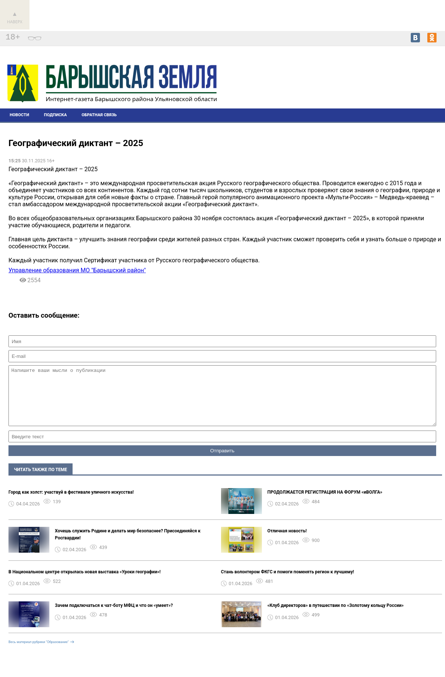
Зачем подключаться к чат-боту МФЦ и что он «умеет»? (114, 616)
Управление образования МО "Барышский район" (77, 270)
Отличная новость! (287, 542)
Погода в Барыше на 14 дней (408, 83)
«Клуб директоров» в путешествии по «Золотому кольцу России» (335, 616)
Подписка (55, 115)
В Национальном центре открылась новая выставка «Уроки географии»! (84, 583)
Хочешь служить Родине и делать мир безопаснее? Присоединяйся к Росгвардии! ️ (127, 545)
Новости (19, 115)
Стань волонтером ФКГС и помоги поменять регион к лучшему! (287, 583)
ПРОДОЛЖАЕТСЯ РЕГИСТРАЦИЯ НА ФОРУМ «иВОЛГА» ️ (325, 503)
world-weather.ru (407, 89)
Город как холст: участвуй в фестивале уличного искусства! (71, 503)
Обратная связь (99, 115)
